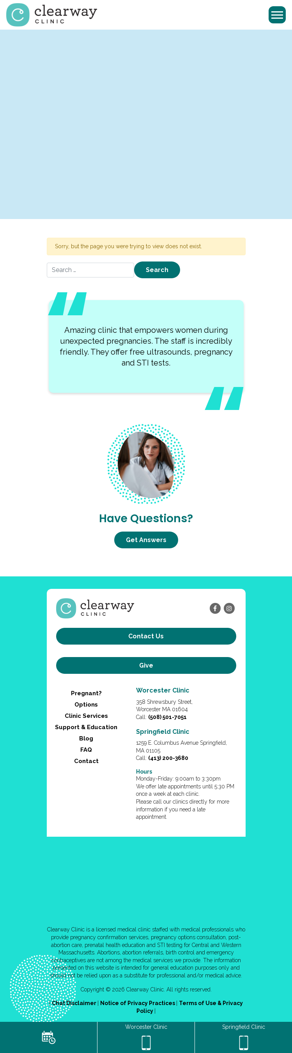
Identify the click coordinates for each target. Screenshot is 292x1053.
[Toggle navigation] (277, 14)
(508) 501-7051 (167, 717)
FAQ (86, 749)
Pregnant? (86, 693)
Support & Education (86, 727)
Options (86, 704)
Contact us (146, 636)
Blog (86, 738)
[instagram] (229, 608)
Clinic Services (86, 715)
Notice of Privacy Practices (138, 1003)
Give (146, 665)
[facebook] (215, 608)
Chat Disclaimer (74, 1003)
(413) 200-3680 (168, 758)
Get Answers (146, 540)
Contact (86, 761)
